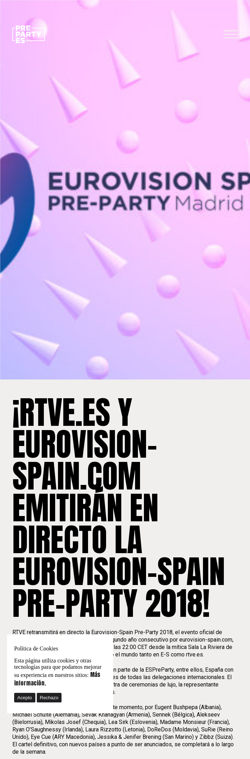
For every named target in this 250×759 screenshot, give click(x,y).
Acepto (24, 697)
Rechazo (49, 697)
